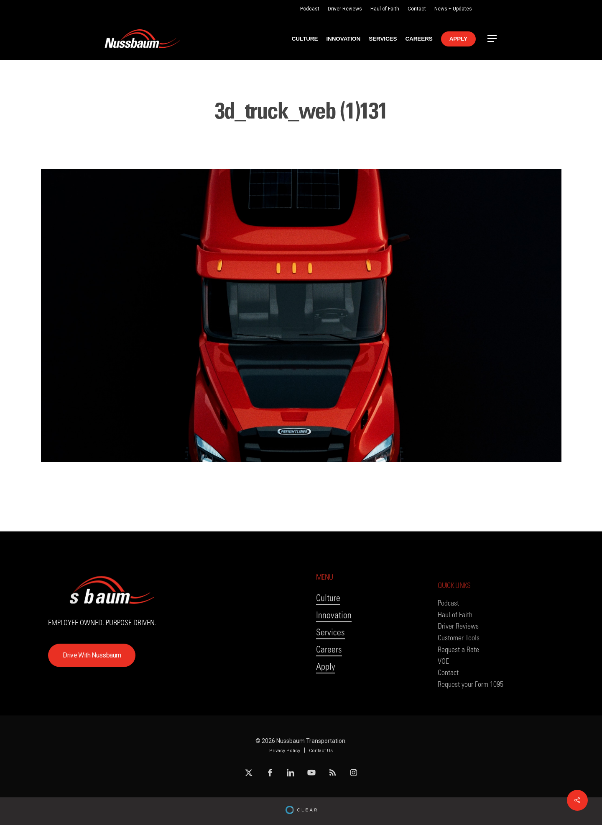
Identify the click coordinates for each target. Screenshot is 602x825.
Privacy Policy (284, 750)
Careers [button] (329, 666)
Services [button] (330, 649)
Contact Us (321, 750)
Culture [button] (328, 615)
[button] (492, 38)
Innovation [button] (334, 632)
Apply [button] (325, 683)
